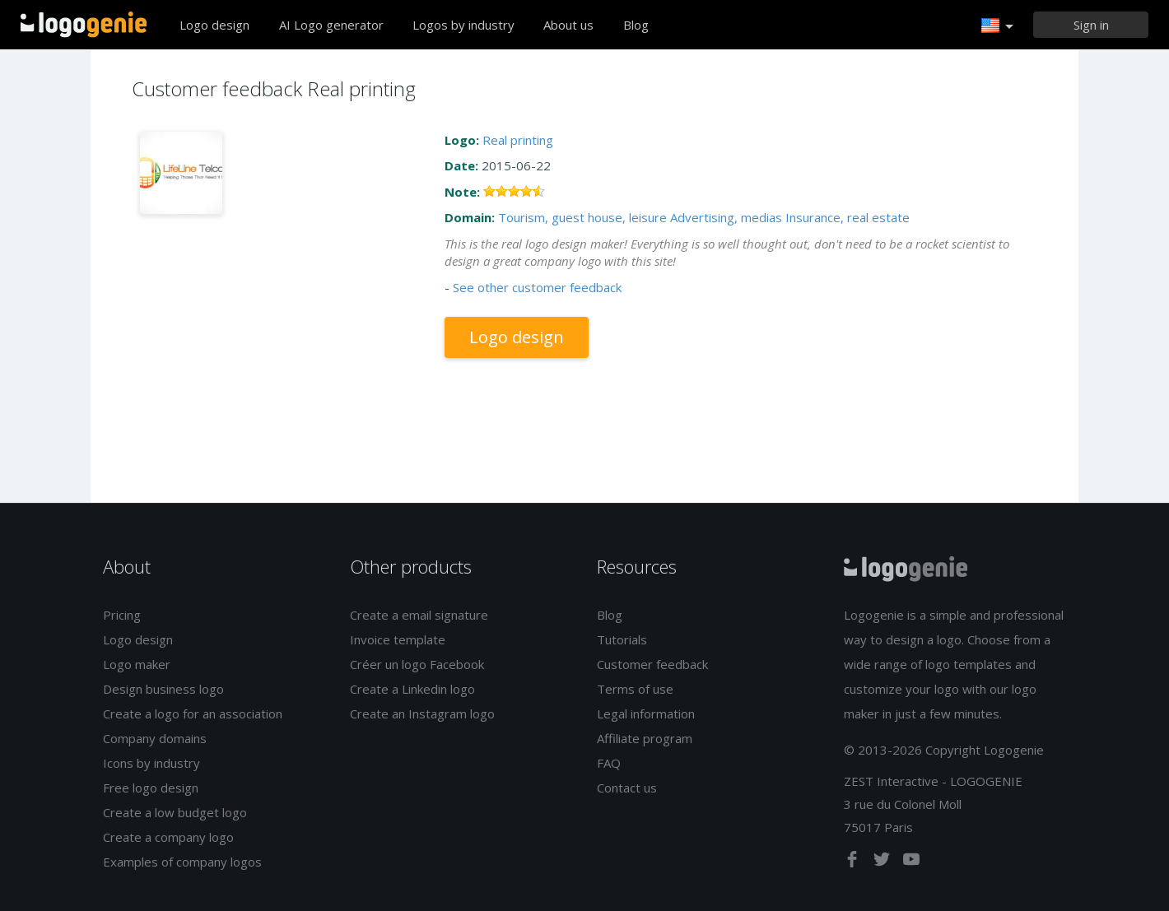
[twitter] (883, 862)
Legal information (646, 713)
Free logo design (150, 787)
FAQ (609, 763)
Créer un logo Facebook (417, 664)
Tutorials (622, 639)
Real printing (517, 140)
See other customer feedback (537, 287)
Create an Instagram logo (422, 713)
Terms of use (635, 689)
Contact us (627, 787)
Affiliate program (644, 738)
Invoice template (397, 639)
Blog (636, 24)
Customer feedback (652, 664)
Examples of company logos (182, 861)
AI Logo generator (331, 24)
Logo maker (136, 664)
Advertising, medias (726, 217)
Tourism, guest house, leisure (582, 217)
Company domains (155, 738)
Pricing (122, 615)
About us (568, 24)
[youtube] (911, 862)
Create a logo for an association (192, 713)
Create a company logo (168, 837)
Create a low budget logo (175, 812)
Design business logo (163, 689)
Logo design (214, 24)
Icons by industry (151, 763)
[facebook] (854, 862)
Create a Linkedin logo (412, 689)
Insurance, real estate (847, 217)
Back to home (84, 25)
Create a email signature (419, 615)
